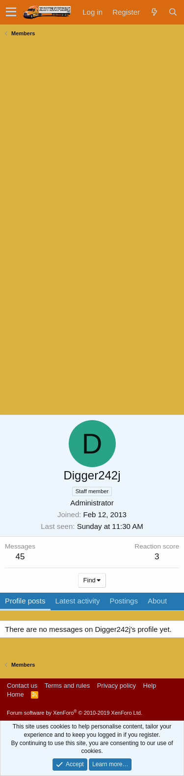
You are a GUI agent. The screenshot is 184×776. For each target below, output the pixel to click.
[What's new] (154, 12)
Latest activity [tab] (77, 601)
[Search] (172, 12)
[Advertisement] (78, 101)
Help (150, 685)
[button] (11, 12)
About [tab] (157, 601)
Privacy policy (116, 685)
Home (15, 694)
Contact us (22, 685)
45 (20, 556)
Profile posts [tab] (25, 601)
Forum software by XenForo (74, 713)
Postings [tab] (123, 601)
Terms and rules (67, 685)
